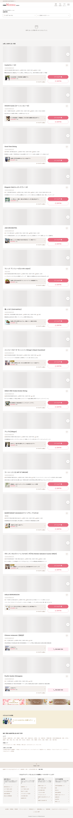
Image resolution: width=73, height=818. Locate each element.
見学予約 (58, 81)
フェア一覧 (58, 77)
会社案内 (7, 809)
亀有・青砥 (55, 739)
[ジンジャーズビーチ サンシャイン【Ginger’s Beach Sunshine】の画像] (36, 339)
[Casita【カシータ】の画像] (36, 54)
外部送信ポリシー (32, 809)
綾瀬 (43, 739)
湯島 (8, 739)
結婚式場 (22, 769)
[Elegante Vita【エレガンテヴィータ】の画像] (36, 176)
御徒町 (4, 739)
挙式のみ (49, 749)
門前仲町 (4, 738)
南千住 (39, 739)
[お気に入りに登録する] (66, 65)
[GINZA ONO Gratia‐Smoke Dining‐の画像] (36, 380)
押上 (14, 739)
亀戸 (20, 739)
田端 (11, 739)
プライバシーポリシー (23, 809)
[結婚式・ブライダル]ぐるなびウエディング (11, 769)
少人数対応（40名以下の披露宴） (9, 749)
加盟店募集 (48, 809)
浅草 (26, 738)
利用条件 (16, 809)
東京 (26, 769)
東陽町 (36, 739)
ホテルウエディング (31, 744)
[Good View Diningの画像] (36, 136)
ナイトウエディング (34, 749)
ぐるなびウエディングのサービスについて (59, 809)
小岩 (39, 738)
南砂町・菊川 (10, 738)
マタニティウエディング (56, 749)
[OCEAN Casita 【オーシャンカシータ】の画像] (36, 95)
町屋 (63, 738)
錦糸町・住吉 (30, 738)
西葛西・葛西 (49, 738)
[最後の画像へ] (68, 54)
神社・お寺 (24, 744)
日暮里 (22, 738)
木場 (32, 739)
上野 (15, 738)
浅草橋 (35, 738)
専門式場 (18, 744)
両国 (17, 739)
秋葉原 (18, 738)
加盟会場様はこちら (41, 809)
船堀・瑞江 (43, 738)
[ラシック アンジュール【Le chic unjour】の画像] (36, 258)
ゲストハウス (38, 744)
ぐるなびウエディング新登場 (8, 751)
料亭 (14, 744)
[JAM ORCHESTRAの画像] (36, 217)
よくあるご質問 (36, 811)
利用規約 (11, 809)
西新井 (47, 739)
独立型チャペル (43, 749)
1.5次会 (17, 749)
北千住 (66, 738)
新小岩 (24, 739)
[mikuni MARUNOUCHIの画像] (36, 584)
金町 (50, 739)
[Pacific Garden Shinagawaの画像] (36, 665)
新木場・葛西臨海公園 (57, 738)
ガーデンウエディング (25, 749)
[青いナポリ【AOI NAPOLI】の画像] (36, 298)
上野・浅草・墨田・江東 (33, 769)
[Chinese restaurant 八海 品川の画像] (36, 625)
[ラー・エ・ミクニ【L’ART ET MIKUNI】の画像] (36, 462)
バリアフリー (65, 749)
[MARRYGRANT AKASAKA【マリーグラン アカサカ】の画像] (36, 502)
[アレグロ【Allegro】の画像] (36, 421)
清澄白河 (28, 739)
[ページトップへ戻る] (36, 765)
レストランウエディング (7, 744)
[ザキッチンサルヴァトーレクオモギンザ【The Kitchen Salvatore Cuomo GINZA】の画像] (36, 543)
